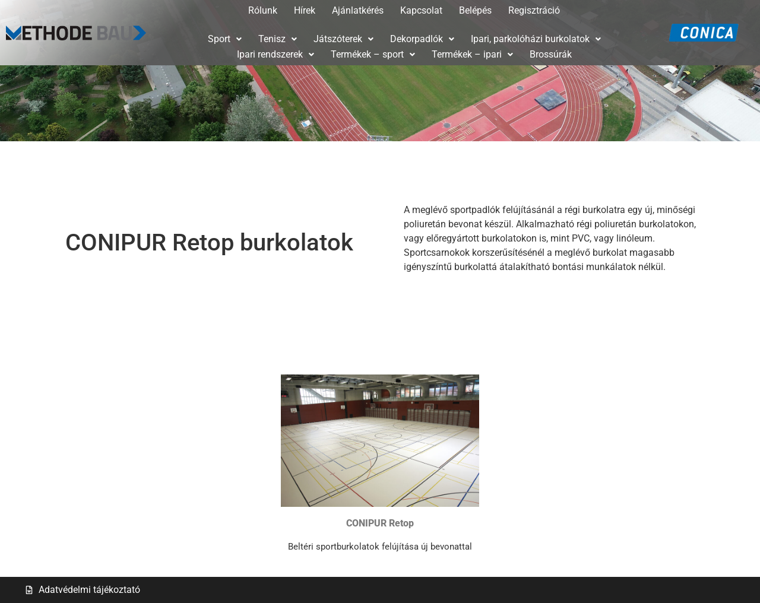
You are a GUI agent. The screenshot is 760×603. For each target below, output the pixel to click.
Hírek (304, 10)
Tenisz (277, 39)
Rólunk (262, 10)
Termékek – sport (373, 54)
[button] (225, 39)
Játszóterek (343, 39)
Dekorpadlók (422, 39)
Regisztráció (534, 10)
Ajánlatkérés (358, 10)
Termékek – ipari (472, 54)
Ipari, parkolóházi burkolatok (536, 39)
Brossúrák (551, 54)
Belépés (475, 10)
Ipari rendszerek (275, 54)
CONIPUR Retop (380, 523)
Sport (225, 39)
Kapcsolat (421, 10)
